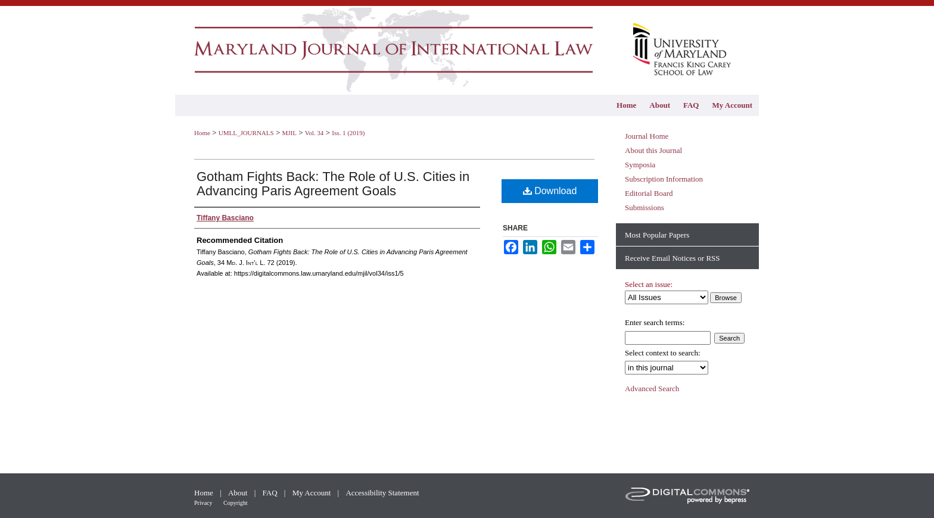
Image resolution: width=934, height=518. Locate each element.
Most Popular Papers (657, 234)
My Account (312, 492)
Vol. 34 (314, 132)
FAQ (271, 492)
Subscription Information (664, 178)
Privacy (204, 503)
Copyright (235, 503)
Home (202, 132)
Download (550, 191)
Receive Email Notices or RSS (672, 258)
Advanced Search (652, 388)
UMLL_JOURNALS (246, 132)
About (239, 492)
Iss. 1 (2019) (348, 132)
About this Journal (653, 150)
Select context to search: (662, 352)
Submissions (644, 207)
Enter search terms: (654, 322)
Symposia (640, 164)
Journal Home (646, 136)
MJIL (289, 132)
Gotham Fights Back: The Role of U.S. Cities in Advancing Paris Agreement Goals (333, 183)
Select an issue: (649, 284)
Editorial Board (649, 193)
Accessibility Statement (382, 492)
